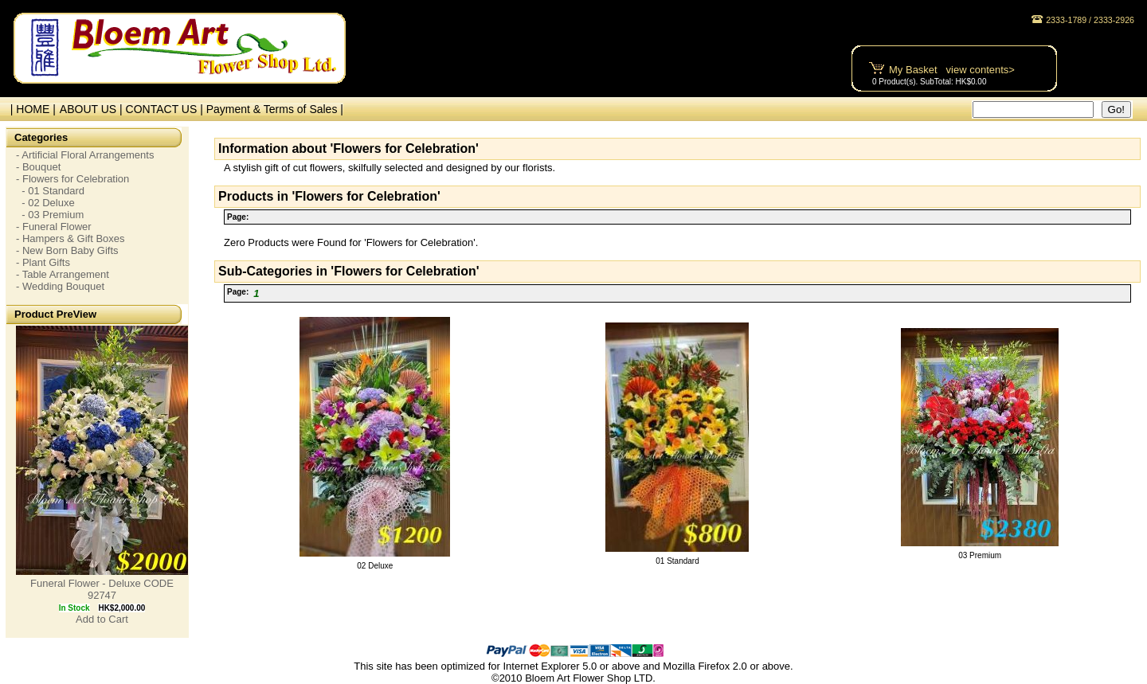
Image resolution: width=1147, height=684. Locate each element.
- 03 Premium (50, 215)
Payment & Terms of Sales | (274, 109)
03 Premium (979, 555)
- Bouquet (38, 167)
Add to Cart (102, 619)
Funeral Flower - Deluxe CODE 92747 (102, 589)
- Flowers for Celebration (72, 179)
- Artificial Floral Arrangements (85, 155)
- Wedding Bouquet (60, 286)
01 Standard (677, 561)
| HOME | (30, 109)
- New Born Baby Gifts (67, 250)
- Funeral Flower (54, 227)
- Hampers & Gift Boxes (70, 238)
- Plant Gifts (43, 262)
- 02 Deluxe (45, 203)
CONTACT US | (166, 109)
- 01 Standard (50, 191)
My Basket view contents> (952, 70)
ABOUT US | (93, 109)
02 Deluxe (375, 565)
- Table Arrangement (62, 274)
